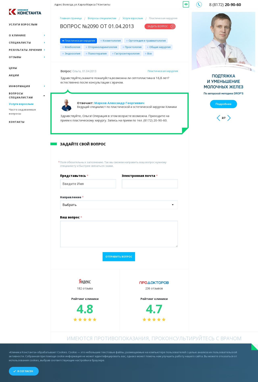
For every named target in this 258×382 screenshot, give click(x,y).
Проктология (133, 47)
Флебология (72, 47)
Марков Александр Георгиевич (119, 103)
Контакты (17, 122)
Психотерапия (97, 53)
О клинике (17, 35)
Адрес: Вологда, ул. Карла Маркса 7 (82, 4)
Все (149, 53)
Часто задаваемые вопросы (22, 111)
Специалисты (20, 42)
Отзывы (15, 57)
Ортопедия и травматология (147, 40)
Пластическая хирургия (80, 40)
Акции (14, 75)
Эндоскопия (72, 53)
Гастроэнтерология (126, 53)
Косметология (112, 40)
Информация (19, 86)
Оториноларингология (102, 47)
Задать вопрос (157, 26)
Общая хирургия (160, 47)
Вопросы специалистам (102, 18)
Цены (13, 68)
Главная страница (71, 18)
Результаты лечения (25, 50)
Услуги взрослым (133, 18)
